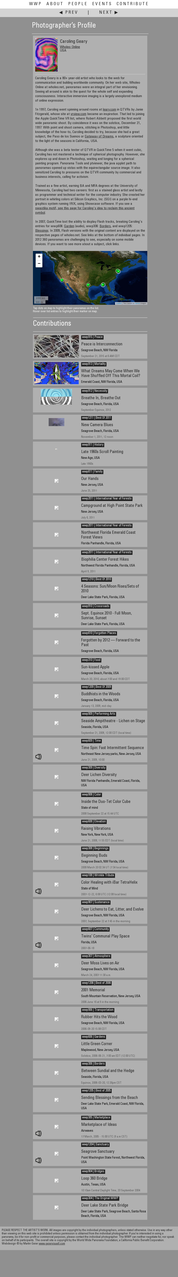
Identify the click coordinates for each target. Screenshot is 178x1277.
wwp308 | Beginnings (95, 848)
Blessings (41, 231)
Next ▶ (109, 13)
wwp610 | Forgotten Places (99, 633)
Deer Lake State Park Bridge (104, 1205)
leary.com (109, 109)
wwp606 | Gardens (93, 1037)
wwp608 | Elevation (94, 821)
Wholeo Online (70, 47)
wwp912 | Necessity (94, 391)
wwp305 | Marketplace (96, 1117)
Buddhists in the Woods (100, 694)
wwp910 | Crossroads (95, 606)
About (55, 4)
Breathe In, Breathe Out (101, 398)
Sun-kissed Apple (95, 667)
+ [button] (39, 257)
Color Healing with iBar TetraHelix (109, 882)
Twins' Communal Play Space (105, 936)
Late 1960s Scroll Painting (102, 452)
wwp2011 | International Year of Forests (107, 498)
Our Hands (89, 479)
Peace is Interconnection (101, 344)
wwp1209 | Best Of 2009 (96, 687)
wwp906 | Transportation (97, 1010)
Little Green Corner (96, 1044)
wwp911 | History (92, 445)
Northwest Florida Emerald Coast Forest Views (108, 535)
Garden (69, 226)
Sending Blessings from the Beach (109, 1098)
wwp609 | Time (91, 741)
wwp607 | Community (95, 929)
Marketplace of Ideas (99, 1125)
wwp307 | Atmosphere (96, 956)
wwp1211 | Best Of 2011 (96, 418)
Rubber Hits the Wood (99, 1017)
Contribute (133, 4)
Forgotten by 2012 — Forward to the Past (110, 642)
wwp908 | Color (91, 794)
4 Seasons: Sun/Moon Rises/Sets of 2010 (110, 588)
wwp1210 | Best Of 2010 (96, 579)
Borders (105, 226)
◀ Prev (68, 13)
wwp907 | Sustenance (96, 902)
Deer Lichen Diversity (99, 775)
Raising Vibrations (96, 829)
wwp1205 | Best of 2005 (96, 1090)
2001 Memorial (93, 990)
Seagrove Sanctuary (97, 1152)
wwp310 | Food (91, 660)
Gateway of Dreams (99, 136)
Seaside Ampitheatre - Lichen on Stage (113, 721)
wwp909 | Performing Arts (98, 714)
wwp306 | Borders (93, 1064)
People (78, 4)
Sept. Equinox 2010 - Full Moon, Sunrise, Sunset (106, 615)
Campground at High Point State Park (112, 506)
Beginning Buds (94, 856)
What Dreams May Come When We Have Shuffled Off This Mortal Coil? (110, 373)
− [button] (39, 264)
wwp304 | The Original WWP (100, 1198)
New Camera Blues (97, 425)
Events (102, 4)
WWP (35, 4)
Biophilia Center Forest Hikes (105, 560)
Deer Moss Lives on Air (100, 963)
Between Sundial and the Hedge (107, 1071)
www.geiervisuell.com (52, 1243)
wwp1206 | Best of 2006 (96, 983)
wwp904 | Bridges (93, 1171)
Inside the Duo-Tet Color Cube (105, 802)
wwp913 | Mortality (94, 364)
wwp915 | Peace (92, 337)
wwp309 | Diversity (93, 767)
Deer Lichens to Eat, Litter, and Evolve (112, 909)
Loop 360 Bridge (94, 1179)
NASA (137, 303)
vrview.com (78, 114)
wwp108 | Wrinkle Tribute (98, 875)
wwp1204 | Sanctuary (95, 1144)
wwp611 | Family (92, 471)
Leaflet (119, 303)
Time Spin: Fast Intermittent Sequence (112, 748)
